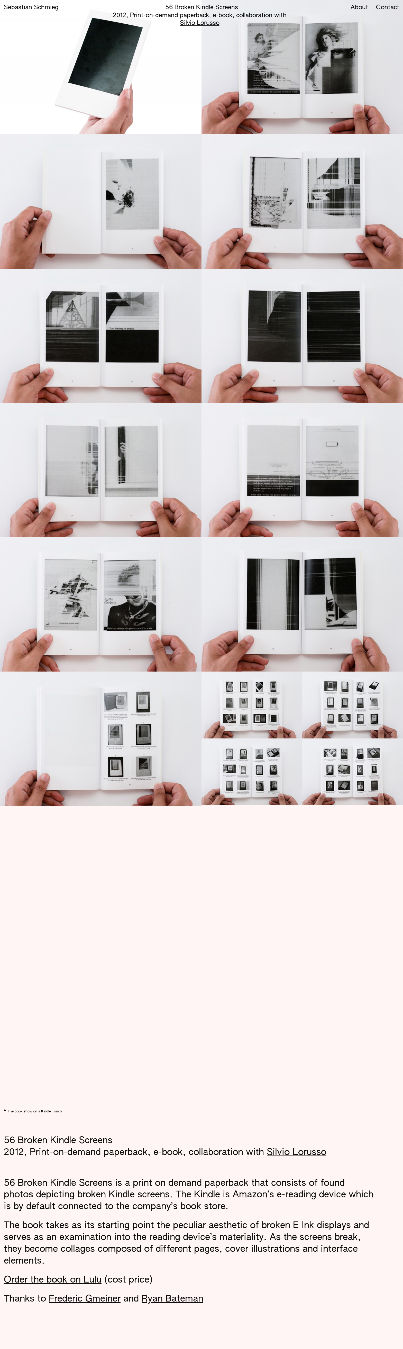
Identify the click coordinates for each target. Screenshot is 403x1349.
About (359, 8)
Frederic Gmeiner (85, 1299)
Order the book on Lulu (53, 1280)
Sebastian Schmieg (31, 8)
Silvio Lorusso (199, 23)
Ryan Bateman (172, 1299)
